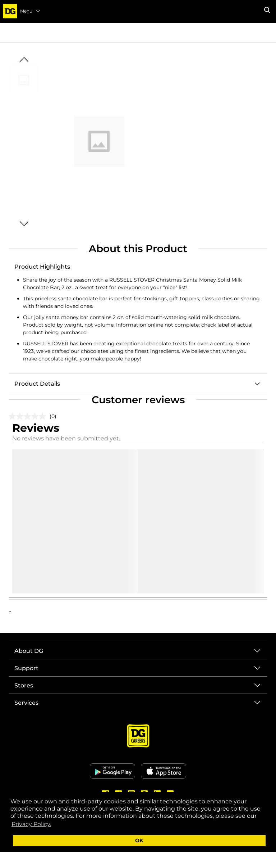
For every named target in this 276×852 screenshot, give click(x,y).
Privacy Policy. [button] (31, 824)
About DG (28, 650)
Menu (30, 11)
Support (26, 668)
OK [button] (139, 840)
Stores (23, 685)
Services (26, 702)
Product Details (37, 383)
